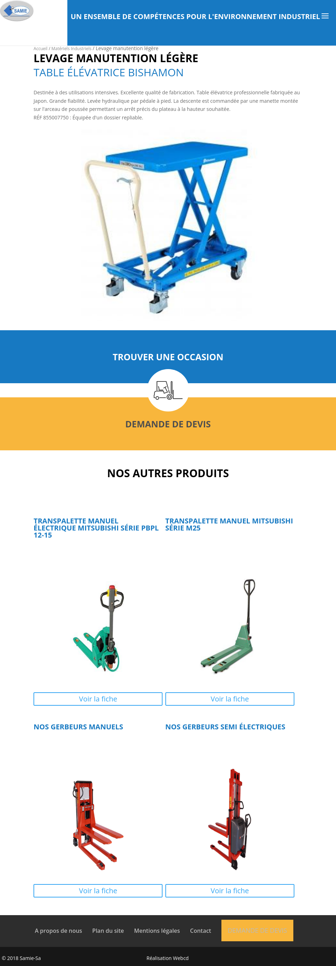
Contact (200, 931)
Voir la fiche (98, 699)
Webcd (181, 958)
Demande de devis (167, 424)
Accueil (40, 49)
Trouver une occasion (167, 357)
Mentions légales (157, 931)
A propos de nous (58, 931)
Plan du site (108, 931)
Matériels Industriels (72, 49)
